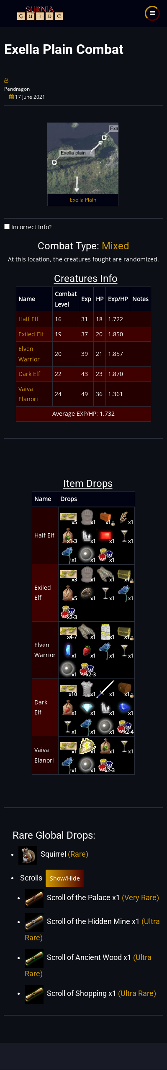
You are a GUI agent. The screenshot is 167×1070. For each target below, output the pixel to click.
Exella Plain (83, 200)
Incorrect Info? (31, 227)
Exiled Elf (31, 334)
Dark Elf (29, 374)
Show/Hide (65, 878)
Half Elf (28, 319)
